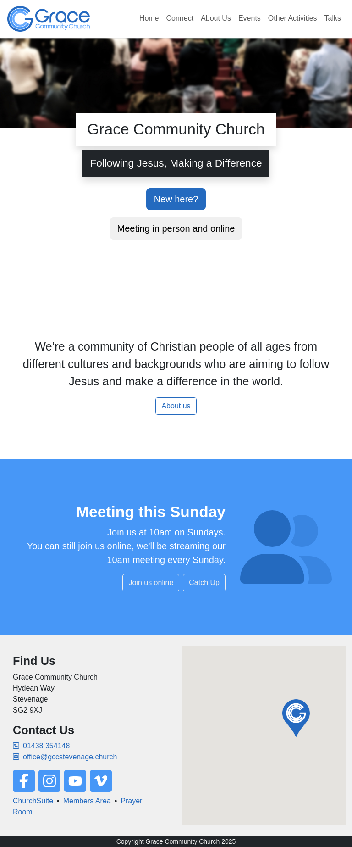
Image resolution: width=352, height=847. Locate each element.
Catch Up (204, 582)
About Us (216, 18)
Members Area (87, 801)
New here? (176, 199)
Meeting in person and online (176, 228)
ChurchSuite (33, 801)
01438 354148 (41, 746)
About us (175, 406)
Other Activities (292, 18)
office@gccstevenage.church (65, 757)
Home (149, 18)
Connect (180, 18)
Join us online (150, 582)
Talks (332, 18)
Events (249, 18)
